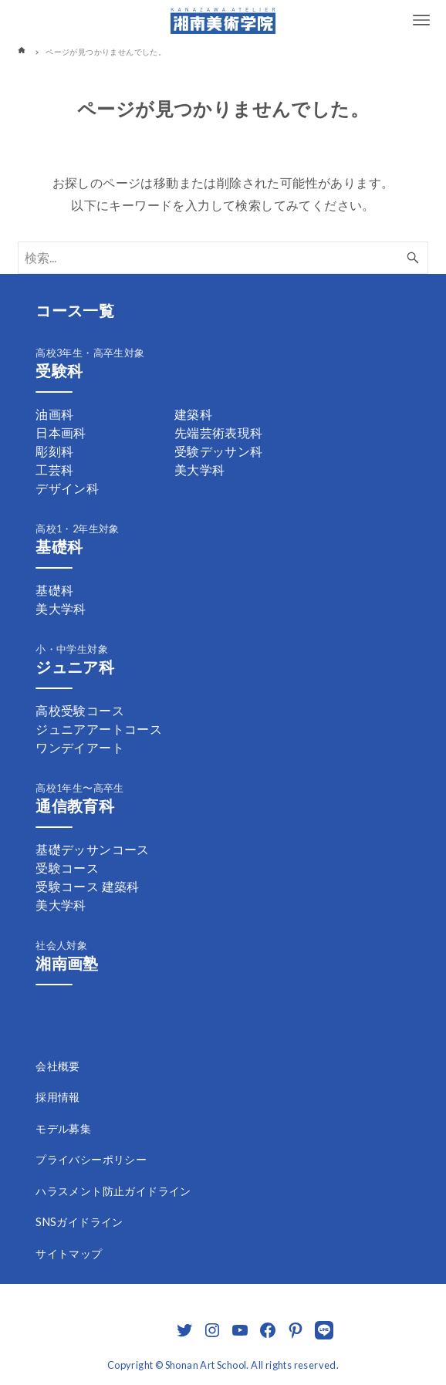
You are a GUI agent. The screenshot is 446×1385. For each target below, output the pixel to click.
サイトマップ (68, 1253)
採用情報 (57, 1096)
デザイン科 (67, 488)
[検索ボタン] (412, 258)
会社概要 (57, 1066)
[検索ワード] (223, 258)
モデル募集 (63, 1128)
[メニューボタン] (421, 20)
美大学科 (199, 469)
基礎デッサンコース (92, 849)
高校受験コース (79, 710)
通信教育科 (74, 805)
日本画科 (60, 432)
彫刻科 (54, 451)
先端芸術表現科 (218, 432)
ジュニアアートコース (98, 728)
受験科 (59, 370)
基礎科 (59, 546)
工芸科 (54, 469)
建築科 (193, 414)
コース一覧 (74, 310)
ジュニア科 (74, 666)
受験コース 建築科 (87, 886)
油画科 (54, 414)
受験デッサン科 (218, 451)
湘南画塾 (67, 963)
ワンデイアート (79, 747)
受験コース (67, 867)
